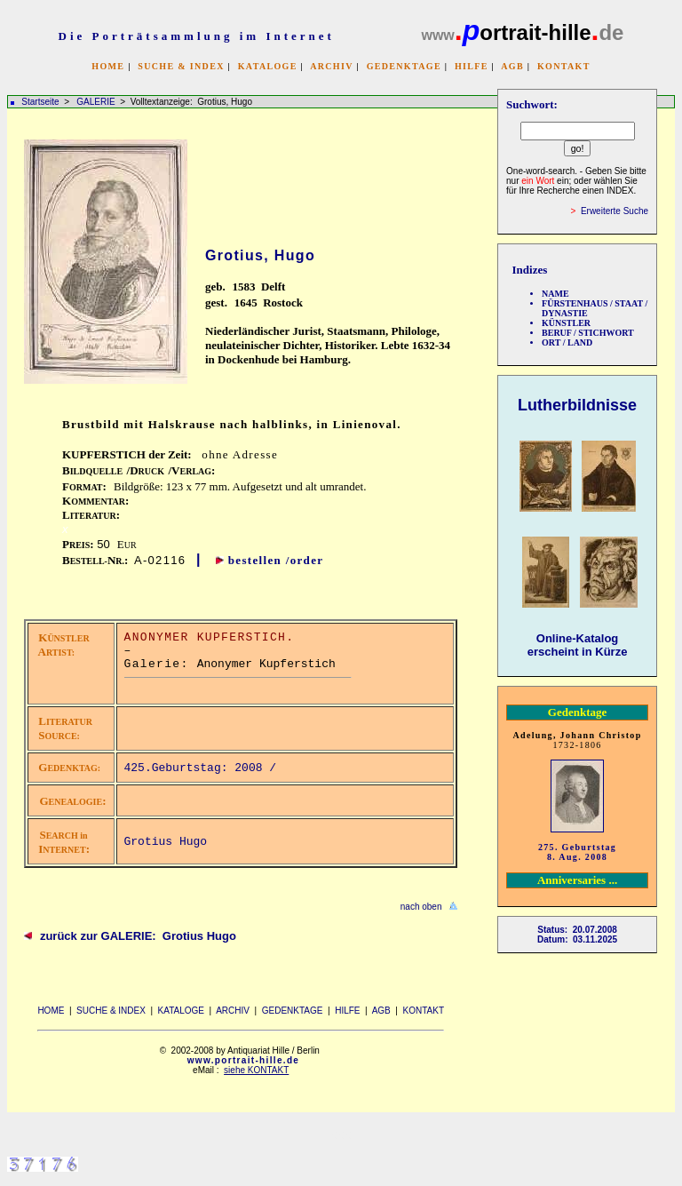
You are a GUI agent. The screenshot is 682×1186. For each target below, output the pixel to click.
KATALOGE (267, 66)
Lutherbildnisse (577, 405)
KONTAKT (564, 66)
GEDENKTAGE (404, 66)
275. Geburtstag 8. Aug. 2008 (577, 852)
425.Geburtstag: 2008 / (203, 768)
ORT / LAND (567, 342)
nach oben (421, 906)
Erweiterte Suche (614, 211)
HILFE (471, 66)
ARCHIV (331, 66)
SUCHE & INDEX (181, 66)
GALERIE (96, 102)
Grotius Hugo (166, 841)
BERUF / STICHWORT (588, 333)
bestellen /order (276, 560)
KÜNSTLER (566, 323)
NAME (555, 293)
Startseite (40, 102)
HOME (107, 66)
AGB (512, 66)
